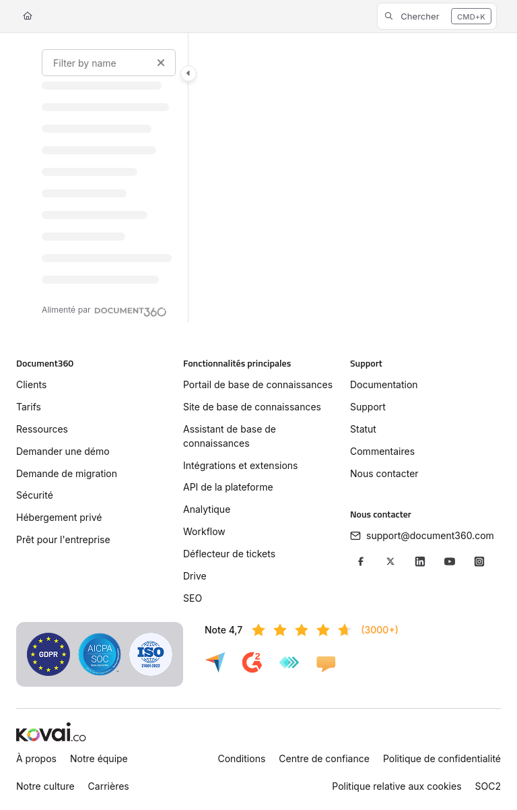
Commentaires (382, 451)
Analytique (206, 509)
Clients (31, 384)
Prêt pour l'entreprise (63, 539)
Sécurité (34, 495)
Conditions (241, 758)
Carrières (108, 786)
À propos (36, 758)
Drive (195, 576)
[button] (437, 16)
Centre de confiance (324, 758)
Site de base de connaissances (252, 406)
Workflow (204, 531)
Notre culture (45, 786)
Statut (363, 429)
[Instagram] (479, 561)
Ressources (42, 429)
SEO (192, 598)
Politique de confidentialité (442, 758)
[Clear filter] (161, 62)
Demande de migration (66, 473)
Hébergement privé (59, 517)
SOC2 (488, 786)
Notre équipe (99, 758)
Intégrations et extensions (240, 465)
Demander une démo (63, 451)
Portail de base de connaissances (258, 384)
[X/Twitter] (390, 561)
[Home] (27, 16)
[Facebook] (361, 561)
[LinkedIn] (420, 561)
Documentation (384, 384)
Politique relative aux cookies (396, 786)
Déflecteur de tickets (229, 553)
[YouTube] (449, 561)
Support (368, 406)
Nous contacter (384, 473)
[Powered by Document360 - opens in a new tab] (104, 310)
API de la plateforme (228, 487)
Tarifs (28, 406)
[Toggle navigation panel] (188, 73)
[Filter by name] (109, 62)
